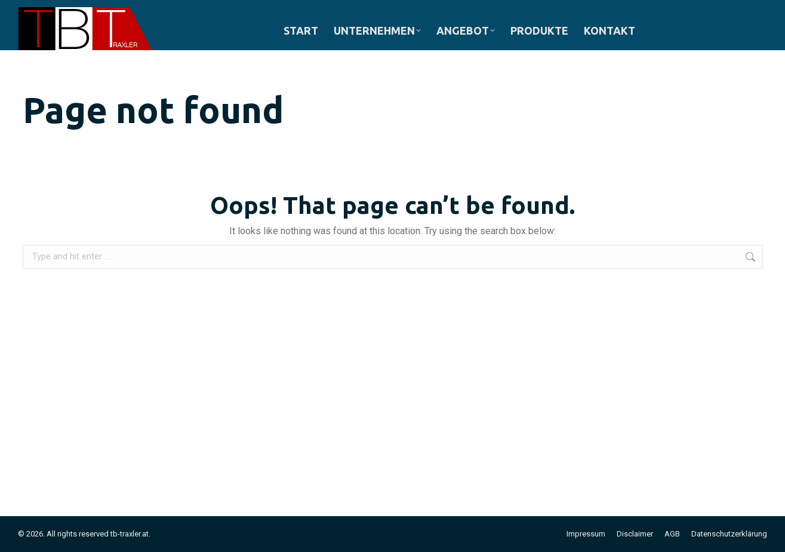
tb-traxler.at (129, 533)
